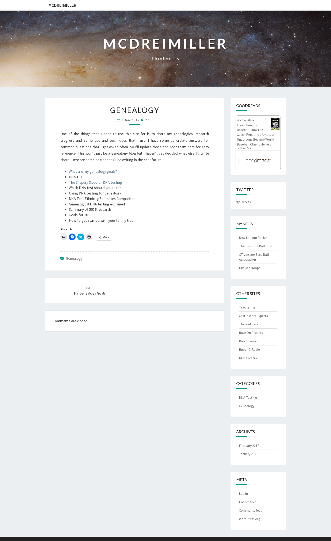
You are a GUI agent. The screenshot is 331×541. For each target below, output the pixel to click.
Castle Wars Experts (253, 316)
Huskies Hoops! (250, 268)
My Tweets (243, 202)
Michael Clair (245, 148)
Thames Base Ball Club (255, 246)
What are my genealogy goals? (93, 171)
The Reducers (248, 324)
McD (148, 120)
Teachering (247, 307)
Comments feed (250, 510)
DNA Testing (248, 397)
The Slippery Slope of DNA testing (95, 182)
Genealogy (74, 258)
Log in (243, 493)
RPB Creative (248, 358)
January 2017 (248, 454)
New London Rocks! (253, 237)
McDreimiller (62, 5)
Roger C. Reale (249, 349)
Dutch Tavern (248, 341)
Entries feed (247, 502)
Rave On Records (251, 332)
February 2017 (249, 445)
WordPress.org (249, 519)
